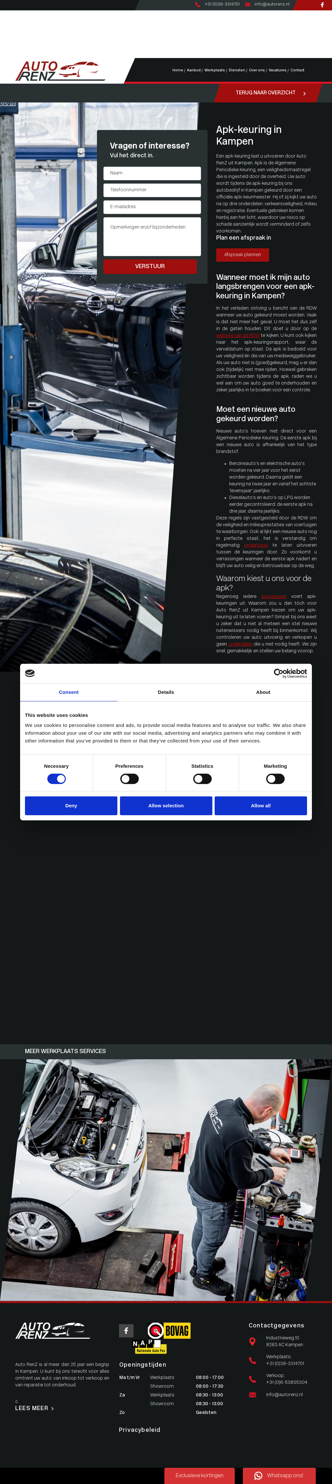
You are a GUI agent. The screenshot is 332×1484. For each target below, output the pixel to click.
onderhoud (256, 545)
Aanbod (21, 20)
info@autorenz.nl (284, 1395)
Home (19, 13)
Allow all (261, 805)
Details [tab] (166, 692)
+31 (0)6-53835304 (286, 1382)
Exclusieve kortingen (199, 1475)
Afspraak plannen (242, 255)
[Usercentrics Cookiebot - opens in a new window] (278, 673)
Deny (71, 805)
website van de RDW (238, 335)
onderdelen (240, 644)
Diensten (22, 34)
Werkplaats (25, 27)
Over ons (22, 41)
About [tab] (263, 692)
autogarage (273, 596)
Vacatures (23, 47)
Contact (22, 54)
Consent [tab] (69, 692)
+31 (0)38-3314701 (285, 1363)
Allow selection (166, 805)
